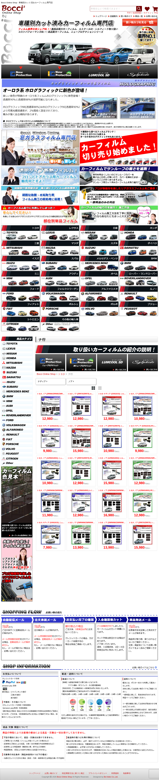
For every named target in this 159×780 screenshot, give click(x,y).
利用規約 (115, 773)
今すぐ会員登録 (134, 13)
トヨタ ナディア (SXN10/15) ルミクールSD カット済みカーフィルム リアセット (50, 439)
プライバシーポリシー (97, 773)
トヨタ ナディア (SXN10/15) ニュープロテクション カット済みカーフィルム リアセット (50, 535)
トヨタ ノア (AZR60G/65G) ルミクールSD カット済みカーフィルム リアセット (81, 503)
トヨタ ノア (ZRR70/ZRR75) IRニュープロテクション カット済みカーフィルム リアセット (81, 471)
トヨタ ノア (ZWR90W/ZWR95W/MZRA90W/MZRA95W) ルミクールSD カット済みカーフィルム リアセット (111, 535)
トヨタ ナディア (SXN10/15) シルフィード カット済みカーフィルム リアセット (111, 406)
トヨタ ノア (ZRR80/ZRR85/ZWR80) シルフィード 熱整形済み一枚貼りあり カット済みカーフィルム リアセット (81, 439)
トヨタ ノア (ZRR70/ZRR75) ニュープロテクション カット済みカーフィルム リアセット (111, 439)
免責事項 (127, 773)
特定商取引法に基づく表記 (73, 773)
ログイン (147, 13)
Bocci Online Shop (64, 777)
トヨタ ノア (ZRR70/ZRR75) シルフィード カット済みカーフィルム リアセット (142, 535)
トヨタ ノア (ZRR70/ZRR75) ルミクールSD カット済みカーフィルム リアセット (81, 406)
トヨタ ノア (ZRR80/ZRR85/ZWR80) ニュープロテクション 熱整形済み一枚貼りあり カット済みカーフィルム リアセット (142, 406)
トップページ (34, 773)
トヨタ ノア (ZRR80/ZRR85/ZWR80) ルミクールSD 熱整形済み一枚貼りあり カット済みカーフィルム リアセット (50, 406)
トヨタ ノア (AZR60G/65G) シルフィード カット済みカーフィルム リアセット (111, 471)
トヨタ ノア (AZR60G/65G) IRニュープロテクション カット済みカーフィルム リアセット (142, 503)
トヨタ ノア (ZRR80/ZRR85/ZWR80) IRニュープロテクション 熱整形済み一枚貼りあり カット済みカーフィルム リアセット (142, 471)
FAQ (156, 13)
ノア (71, 381)
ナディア (42, 381)
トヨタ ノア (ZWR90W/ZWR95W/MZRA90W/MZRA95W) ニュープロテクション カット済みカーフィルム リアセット (50, 503)
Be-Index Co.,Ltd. (111, 777)
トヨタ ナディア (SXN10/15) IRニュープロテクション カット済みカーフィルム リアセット (142, 439)
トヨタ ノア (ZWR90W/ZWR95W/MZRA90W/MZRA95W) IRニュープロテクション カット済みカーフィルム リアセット (81, 535)
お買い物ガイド (51, 773)
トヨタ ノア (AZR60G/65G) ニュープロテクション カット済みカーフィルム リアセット (50, 471)
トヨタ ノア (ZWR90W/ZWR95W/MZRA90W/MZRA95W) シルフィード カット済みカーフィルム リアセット (111, 503)
